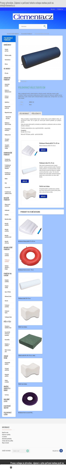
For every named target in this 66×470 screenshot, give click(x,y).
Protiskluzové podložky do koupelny (8, 166)
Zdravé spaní (6, 357)
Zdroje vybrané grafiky (7, 441)
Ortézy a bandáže (7, 96)
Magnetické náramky (8, 117)
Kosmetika (7, 339)
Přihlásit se (60, 9)
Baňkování (7, 210)
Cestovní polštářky (7, 369)
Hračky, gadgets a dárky (7, 388)
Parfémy (7, 395)
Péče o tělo (7, 321)
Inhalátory (7, 102)
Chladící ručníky (6, 286)
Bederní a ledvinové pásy (8, 91)
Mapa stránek (5, 443)
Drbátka (6, 215)
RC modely (7, 68)
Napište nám (5, 432)
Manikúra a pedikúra (7, 344)
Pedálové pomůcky (7, 254)
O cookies (4, 436)
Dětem (6, 64)
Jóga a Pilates (8, 292)
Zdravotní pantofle (7, 139)
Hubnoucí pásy (8, 296)
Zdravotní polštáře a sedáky (7, 146)
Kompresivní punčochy (7, 107)
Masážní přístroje (7, 242)
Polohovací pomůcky (26, 33)
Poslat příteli (23, 81)
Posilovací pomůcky (7, 305)
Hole (6, 183)
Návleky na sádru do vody (8, 123)
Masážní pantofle (7, 224)
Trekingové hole (8, 317)
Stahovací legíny (7, 311)
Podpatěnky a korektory (8, 129)
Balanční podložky (7, 280)
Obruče (6, 301)
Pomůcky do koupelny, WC (8, 160)
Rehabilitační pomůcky (13, 33)
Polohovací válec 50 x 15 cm (46, 163)
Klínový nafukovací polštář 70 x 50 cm (47, 145)
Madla (6, 178)
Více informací (24, 113)
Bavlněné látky (6, 400)
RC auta (6, 73)
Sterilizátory (7, 60)
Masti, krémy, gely (8, 350)
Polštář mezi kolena (44, 186)
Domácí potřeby (6, 50)
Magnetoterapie (8, 112)
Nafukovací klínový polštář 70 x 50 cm (49, 143)
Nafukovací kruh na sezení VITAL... (25, 412)
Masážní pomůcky (7, 199)
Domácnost (7, 45)
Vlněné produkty (7, 381)
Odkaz (21, 102)
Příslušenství (36, 113)
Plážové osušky (8, 55)
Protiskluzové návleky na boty (8, 192)
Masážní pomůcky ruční (8, 236)
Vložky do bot (8, 135)
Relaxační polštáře (7, 375)
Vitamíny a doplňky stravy (8, 327)
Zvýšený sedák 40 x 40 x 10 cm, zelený (26, 355)
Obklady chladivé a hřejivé (7, 267)
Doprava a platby (6, 434)
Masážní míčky (8, 219)
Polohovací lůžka (7, 413)
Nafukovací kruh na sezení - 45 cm (26, 270)
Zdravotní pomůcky (7, 79)
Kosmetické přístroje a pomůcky (7, 333)
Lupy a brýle (7, 187)
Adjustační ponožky (7, 85)
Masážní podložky (7, 230)
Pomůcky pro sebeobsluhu (7, 173)
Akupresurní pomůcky (7, 205)
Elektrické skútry (7, 407)
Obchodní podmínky (7, 439)
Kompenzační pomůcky (8, 154)
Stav (21, 104)
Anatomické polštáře (7, 363)
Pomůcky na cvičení (8, 274)
